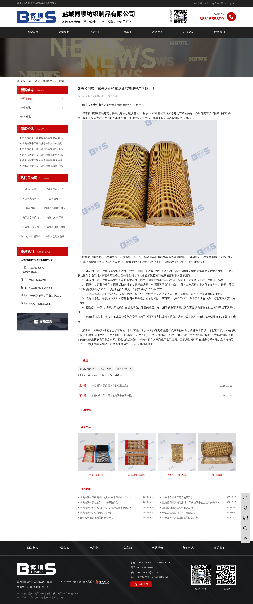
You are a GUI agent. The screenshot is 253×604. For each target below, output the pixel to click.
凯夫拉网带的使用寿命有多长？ (96, 512)
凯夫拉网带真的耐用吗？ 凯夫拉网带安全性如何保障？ (191, 502)
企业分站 (208, 3)
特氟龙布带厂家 (55, 217)
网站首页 (32, 32)
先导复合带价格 (30, 217)
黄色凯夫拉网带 (30, 198)
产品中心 (95, 32)
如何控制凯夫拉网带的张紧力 (177, 507)
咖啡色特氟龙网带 (30, 236)
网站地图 (218, 3)
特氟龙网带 (33, 593)
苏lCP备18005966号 (38, 587)
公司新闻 (60, 81)
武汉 (36, 597)
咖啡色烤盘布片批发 (55, 208)
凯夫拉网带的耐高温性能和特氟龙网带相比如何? (105, 497)
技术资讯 (25, 116)
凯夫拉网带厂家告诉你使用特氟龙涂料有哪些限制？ (44, 160)
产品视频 (157, 32)
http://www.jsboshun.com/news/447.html (105, 375)
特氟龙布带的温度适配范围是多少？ (181, 517)
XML (233, 3)
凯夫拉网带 (31, 189)
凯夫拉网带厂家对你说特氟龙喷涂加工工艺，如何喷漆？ (44, 138)
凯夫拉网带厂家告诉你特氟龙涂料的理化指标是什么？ (44, 149)
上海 (41, 597)
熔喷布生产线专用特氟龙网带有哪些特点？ (113, 395)
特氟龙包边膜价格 (55, 236)
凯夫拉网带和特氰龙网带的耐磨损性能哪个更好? (105, 507)
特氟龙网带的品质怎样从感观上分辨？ (111, 385)
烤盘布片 (30, 208)
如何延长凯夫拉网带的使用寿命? (97, 517)
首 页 (37, 81)
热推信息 (197, 3)
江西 (61, 597)
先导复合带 (55, 198)
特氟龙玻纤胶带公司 (55, 227)
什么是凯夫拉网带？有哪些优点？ (180, 512)
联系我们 (219, 32)
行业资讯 (25, 107)
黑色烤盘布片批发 (55, 189)
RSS (227, 3)
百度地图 (143, 584)
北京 (46, 597)
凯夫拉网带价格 (87, 369)
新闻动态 (188, 32)
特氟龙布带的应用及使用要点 (177, 497)
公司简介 (64, 32)
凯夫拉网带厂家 (124, 369)
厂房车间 (126, 32)
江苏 (31, 597)
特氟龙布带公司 (30, 227)
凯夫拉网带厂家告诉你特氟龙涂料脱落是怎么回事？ (44, 143)
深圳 (51, 597)
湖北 (56, 597)
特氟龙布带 (45, 593)
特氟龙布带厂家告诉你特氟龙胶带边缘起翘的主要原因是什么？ (44, 165)
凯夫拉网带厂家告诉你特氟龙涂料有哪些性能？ (44, 154)
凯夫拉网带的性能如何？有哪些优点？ (100, 502)
